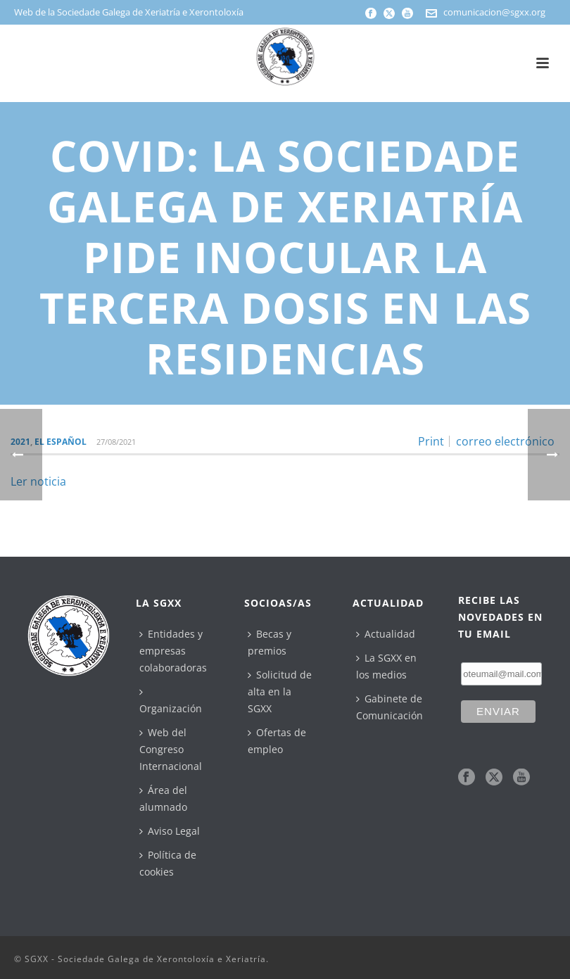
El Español (60, 442)
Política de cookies (167, 863)
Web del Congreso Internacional (170, 749)
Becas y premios (269, 642)
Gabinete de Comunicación (389, 707)
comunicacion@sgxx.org (494, 12)
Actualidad (385, 633)
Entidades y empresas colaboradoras (173, 650)
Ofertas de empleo (277, 741)
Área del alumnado (163, 798)
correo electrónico (505, 441)
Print (431, 441)
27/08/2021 (116, 441)
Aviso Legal (169, 831)
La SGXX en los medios (386, 666)
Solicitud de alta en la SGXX (280, 691)
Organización (170, 701)
